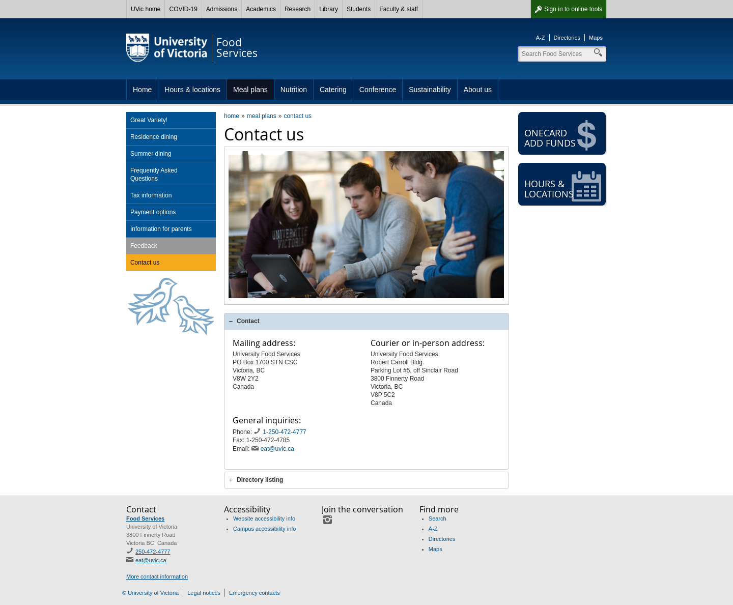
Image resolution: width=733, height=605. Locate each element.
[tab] (366, 321)
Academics (261, 9)
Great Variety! (148, 120)
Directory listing (260, 479)
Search (437, 518)
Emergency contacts (254, 593)
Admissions (221, 9)
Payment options (153, 212)
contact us (298, 116)
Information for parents (161, 229)
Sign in (573, 9)
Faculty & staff (398, 9)
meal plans (261, 116)
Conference (377, 89)
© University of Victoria (150, 593)
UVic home (145, 9)
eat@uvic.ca (277, 448)
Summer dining (151, 153)
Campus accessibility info (264, 529)
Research (298, 9)
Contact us (144, 262)
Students (359, 9)
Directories (567, 38)
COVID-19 (183, 9)
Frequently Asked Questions (154, 174)
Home (142, 89)
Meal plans (250, 89)
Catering (333, 89)
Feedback (143, 245)
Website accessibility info (264, 518)
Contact (248, 321)
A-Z (540, 38)
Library (328, 9)
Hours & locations (192, 89)
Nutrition (293, 89)
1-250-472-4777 (285, 432)
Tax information (151, 195)
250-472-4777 (153, 552)
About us (478, 89)
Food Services (145, 518)
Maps (596, 38)
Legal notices (203, 593)
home (231, 116)
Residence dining (153, 136)
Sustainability (430, 89)
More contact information (157, 576)
